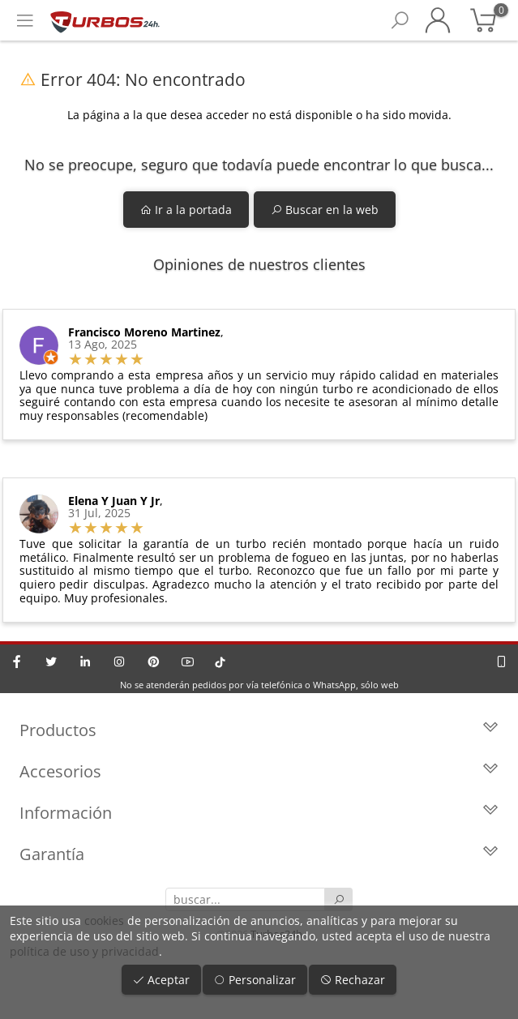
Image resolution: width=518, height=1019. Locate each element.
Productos (259, 730)
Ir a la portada (186, 209)
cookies (104, 920)
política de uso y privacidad (84, 951)
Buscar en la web (325, 209)
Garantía (259, 854)
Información (259, 813)
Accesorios (259, 771)
